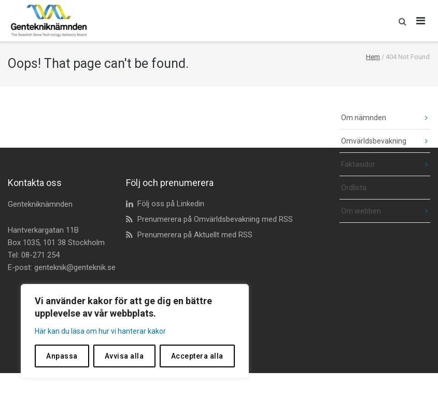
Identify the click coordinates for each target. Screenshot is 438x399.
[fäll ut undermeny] (418, 118)
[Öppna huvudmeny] (421, 21)
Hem (373, 57)
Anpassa (62, 356)
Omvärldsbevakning (373, 141)
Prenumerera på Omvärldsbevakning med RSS (215, 219)
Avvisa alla (124, 356)
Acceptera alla (197, 356)
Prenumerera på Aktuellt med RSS (194, 234)
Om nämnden (363, 117)
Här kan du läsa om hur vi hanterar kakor (100, 331)
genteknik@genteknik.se (75, 267)
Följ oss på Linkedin (170, 203)
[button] (399, 21)
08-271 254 (40, 255)
